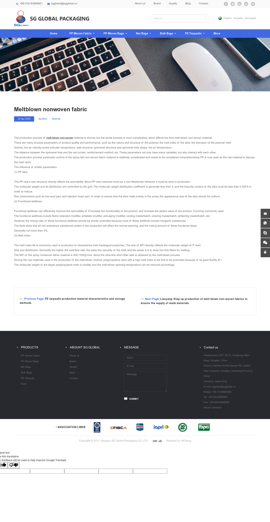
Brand (157, 3)
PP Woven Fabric (80, 33)
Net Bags (142, 33)
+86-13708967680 (221, 392)
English (228, 18)
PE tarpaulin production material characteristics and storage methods (72, 301)
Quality (173, 3)
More (217, 33)
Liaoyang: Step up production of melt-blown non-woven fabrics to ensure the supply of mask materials (194, 301)
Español (238, 18)
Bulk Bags (166, 33)
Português (250, 18)
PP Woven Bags (114, 33)
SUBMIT (134, 398)
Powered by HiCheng (178, 441)
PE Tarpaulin (193, 33)
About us (140, 3)
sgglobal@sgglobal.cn (64, 3)
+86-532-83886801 (31, 3)
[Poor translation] (14, 465)
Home (53, 33)
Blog (188, 3)
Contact (203, 3)
